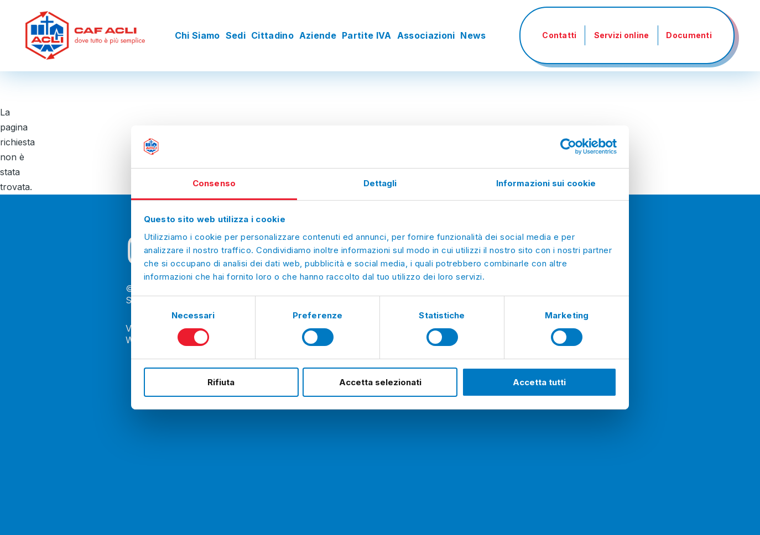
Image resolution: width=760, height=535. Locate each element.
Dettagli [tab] (380, 183)
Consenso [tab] (214, 183)
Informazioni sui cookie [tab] (546, 183)
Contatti (559, 35)
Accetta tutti (539, 382)
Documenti (689, 35)
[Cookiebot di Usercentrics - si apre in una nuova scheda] (568, 146)
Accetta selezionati (380, 382)
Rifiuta (221, 382)
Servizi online (621, 35)
